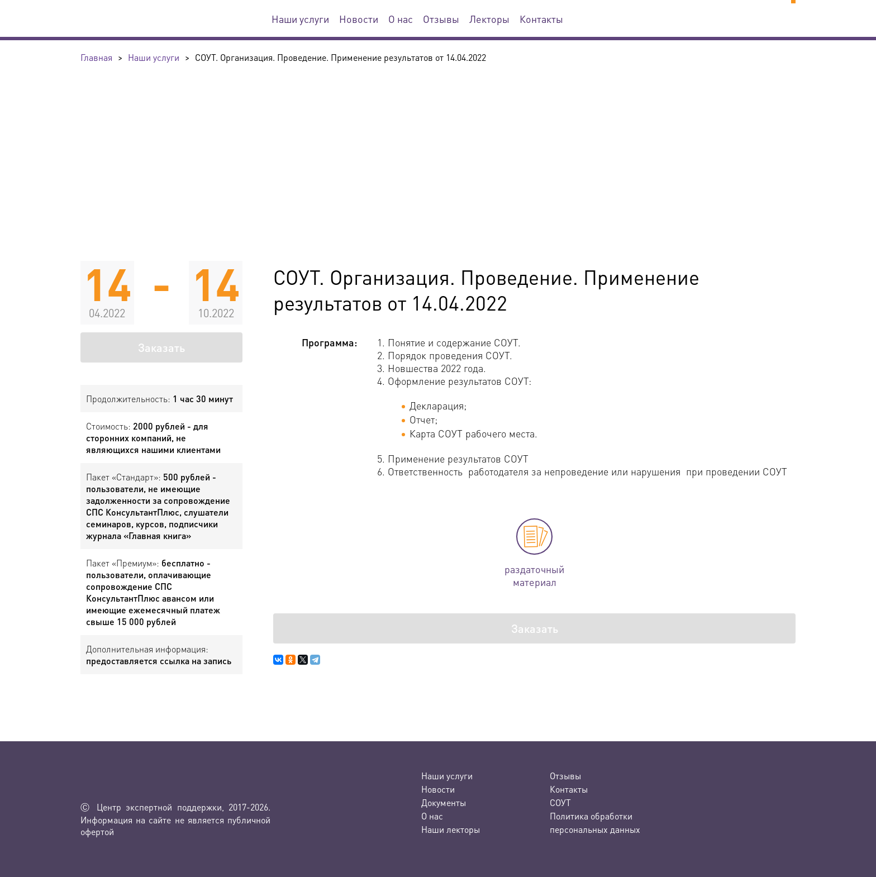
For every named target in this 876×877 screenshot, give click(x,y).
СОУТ (560, 802)
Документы (443, 802)
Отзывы (441, 18)
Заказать (161, 347)
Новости (358, 18)
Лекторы (489, 18)
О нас (400, 18)
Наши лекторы (450, 829)
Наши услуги (300, 18)
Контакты (541, 18)
